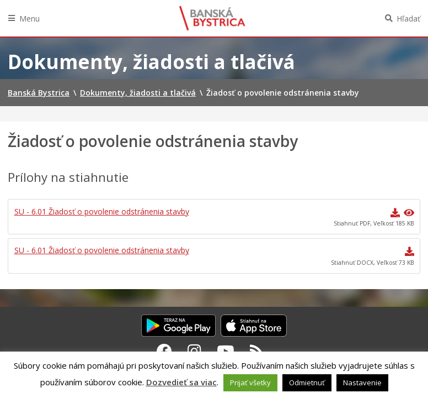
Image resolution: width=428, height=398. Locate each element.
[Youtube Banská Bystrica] (225, 351)
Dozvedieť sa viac (181, 381)
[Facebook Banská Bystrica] (164, 351)
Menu (29, 18)
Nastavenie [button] (362, 382)
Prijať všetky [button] (250, 382)
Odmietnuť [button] (307, 382)
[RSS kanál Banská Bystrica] (257, 351)
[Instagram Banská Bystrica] (194, 351)
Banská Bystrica (212, 18)
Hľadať (408, 18)
